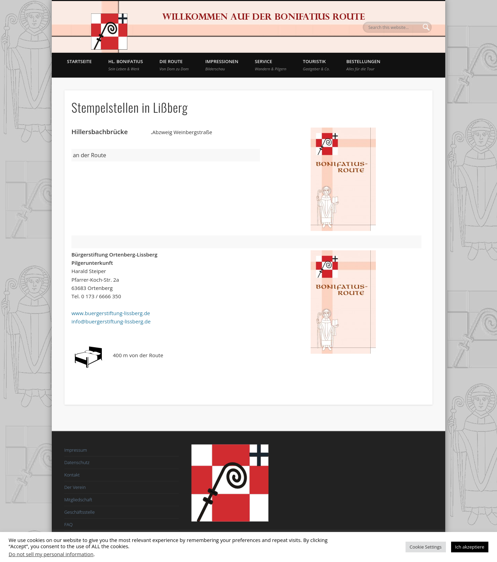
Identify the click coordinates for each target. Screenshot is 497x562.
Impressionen (221, 64)
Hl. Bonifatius (125, 64)
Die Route (174, 64)
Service (270, 64)
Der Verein (75, 487)
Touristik (316, 64)
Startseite (79, 61)
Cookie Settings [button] (426, 547)
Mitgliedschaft (78, 499)
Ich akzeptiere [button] (469, 547)
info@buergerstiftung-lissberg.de (110, 321)
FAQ (68, 524)
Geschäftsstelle (79, 512)
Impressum (75, 450)
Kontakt (72, 475)
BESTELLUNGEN (363, 64)
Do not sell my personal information (51, 554)
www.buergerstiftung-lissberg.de (110, 313)
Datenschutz (76, 462)
